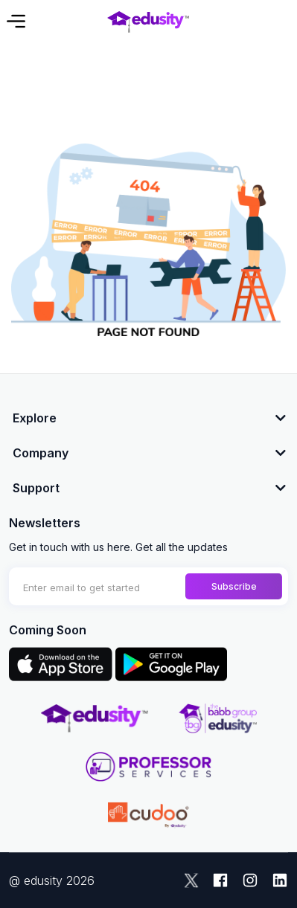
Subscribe (234, 586)
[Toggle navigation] (15, 21)
